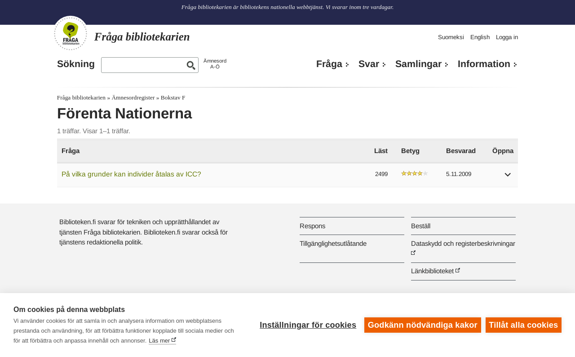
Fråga (329, 64)
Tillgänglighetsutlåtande (333, 243)
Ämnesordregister (133, 97)
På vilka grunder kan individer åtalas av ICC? (131, 174)
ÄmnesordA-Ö (214, 63)
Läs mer (159, 340)
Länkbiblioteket (432, 271)
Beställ (420, 226)
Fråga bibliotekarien (81, 97)
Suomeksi (451, 37)
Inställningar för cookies (308, 325)
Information (484, 64)
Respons (312, 226)
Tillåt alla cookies (523, 325)
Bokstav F (173, 97)
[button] (508, 177)
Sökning (76, 64)
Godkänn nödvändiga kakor (423, 325)
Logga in (507, 37)
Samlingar (418, 64)
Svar (368, 64)
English (480, 37)
